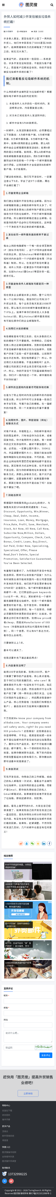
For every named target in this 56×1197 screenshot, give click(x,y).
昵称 (6, 995)
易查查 (5, 1140)
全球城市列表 (8, 1156)
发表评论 (45, 1055)
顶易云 (5, 1131)
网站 (6, 1019)
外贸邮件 (9, 31)
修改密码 (6, 1114)
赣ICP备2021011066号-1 (40, 1193)
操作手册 (6, 1119)
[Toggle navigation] (3, 5)
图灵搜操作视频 (9, 1152)
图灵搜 (17, 1193)
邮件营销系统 (8, 1135)
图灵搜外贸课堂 (9, 1161)
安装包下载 (7, 1110)
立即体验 (28, 1093)
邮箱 (6, 1007)
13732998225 (17, 1173)
